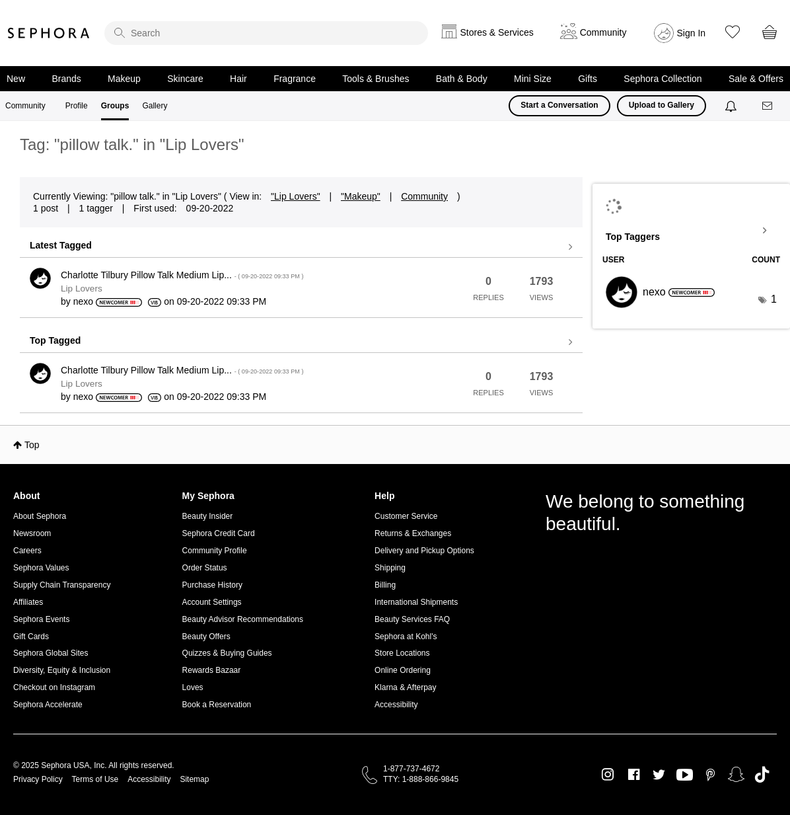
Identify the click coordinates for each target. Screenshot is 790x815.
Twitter (659, 774)
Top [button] (32, 445)
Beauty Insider (207, 516)
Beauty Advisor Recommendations (242, 619)
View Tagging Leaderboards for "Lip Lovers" (691, 230)
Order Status (204, 567)
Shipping (390, 567)
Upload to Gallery (661, 105)
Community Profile (214, 550)
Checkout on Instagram (54, 687)
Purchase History (212, 585)
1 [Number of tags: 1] (774, 299)
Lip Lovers (81, 288)
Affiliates (28, 602)
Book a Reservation (217, 704)
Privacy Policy (38, 779)
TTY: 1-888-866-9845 (420, 779)
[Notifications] (732, 106)
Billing (385, 585)
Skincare (185, 78)
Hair (238, 78)
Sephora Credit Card (218, 533)
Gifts (587, 78)
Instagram (608, 774)
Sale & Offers (756, 78)
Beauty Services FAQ (412, 619)
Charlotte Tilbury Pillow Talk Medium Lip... (182, 275)
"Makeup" (360, 196)
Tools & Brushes (375, 78)
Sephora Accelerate (48, 704)
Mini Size (533, 78)
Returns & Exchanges (413, 533)
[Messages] (768, 106)
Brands (66, 78)
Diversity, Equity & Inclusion (61, 670)
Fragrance (294, 78)
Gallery (154, 105)
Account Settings (212, 602)
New (16, 78)
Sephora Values (41, 567)
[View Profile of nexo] (83, 301)
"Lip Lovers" (295, 196)
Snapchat (736, 774)
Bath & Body (461, 78)
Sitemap (194, 779)
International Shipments (416, 602)
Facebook (634, 774)
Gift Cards (31, 636)
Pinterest (710, 774)
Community (25, 105)
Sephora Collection (662, 78)
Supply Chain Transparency (61, 585)
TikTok (762, 774)
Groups (115, 105)
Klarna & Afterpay (405, 687)
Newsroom (32, 533)
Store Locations (402, 653)
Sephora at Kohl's (406, 636)
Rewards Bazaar (211, 670)
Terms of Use (95, 779)
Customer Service (406, 516)
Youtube (684, 775)
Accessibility (396, 704)
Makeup (124, 78)
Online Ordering (403, 670)
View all (301, 247)
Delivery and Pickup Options (424, 550)
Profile (76, 105)
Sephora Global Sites (50, 653)
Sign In (691, 33)
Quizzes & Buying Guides (227, 653)
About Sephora (39, 516)
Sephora (49, 33)
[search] (266, 33)
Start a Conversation (559, 105)
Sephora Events (41, 619)
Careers (27, 550)
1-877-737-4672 (411, 768)
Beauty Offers (206, 636)
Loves (192, 687)
